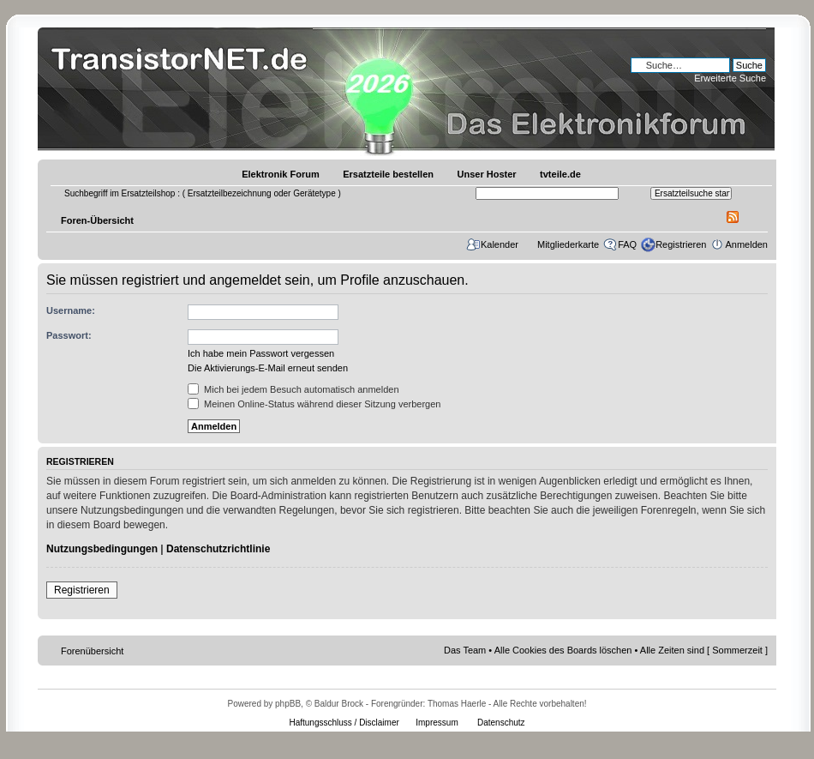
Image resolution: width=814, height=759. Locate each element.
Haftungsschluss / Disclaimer (343, 722)
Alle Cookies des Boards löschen (563, 650)
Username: (70, 310)
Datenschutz (501, 722)
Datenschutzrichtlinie (218, 549)
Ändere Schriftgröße (755, 217)
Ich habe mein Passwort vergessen (261, 353)
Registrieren (680, 244)
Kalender (499, 244)
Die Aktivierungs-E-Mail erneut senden (268, 368)
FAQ (627, 244)
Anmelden (746, 244)
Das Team (465, 650)
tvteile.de (560, 174)
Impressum (437, 722)
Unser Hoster (487, 174)
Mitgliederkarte (568, 244)
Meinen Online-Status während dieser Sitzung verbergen (314, 404)
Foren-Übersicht (97, 220)
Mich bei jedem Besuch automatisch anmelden (293, 389)
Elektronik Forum (280, 174)
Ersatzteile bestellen (388, 174)
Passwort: (69, 335)
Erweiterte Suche (730, 78)
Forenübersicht (92, 651)
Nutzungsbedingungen (102, 549)
